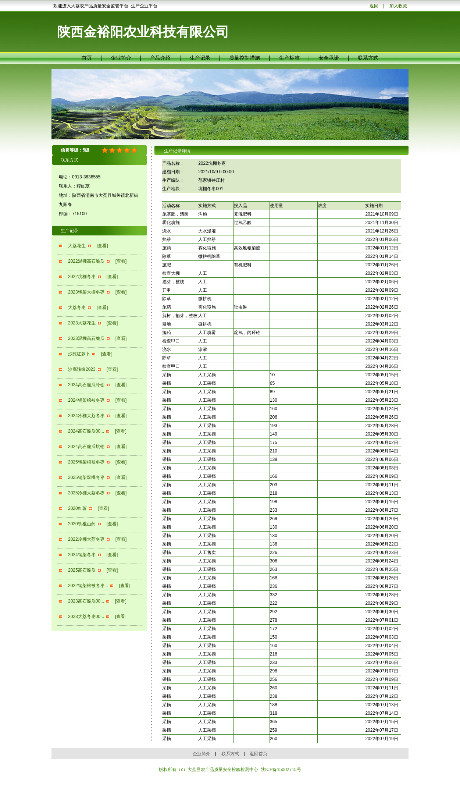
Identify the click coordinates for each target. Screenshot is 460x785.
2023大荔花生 (82, 323)
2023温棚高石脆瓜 (86, 338)
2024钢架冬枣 (82, 554)
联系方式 (368, 58)
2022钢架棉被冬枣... (88, 585)
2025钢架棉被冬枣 (86, 462)
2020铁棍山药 (82, 523)
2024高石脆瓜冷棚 (86, 384)
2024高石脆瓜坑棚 (86, 446)
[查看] (102, 245)
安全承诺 (328, 58)
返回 (374, 5)
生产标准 (289, 58)
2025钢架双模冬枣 (86, 477)
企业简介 (121, 58)
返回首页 (258, 753)
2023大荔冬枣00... (86, 616)
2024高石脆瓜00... (86, 431)
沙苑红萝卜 (79, 353)
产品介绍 (160, 58)
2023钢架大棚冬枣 (86, 292)
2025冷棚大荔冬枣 (86, 492)
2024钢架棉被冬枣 (86, 400)
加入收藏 (398, 5)
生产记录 (200, 58)
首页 (87, 58)
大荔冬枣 (77, 307)
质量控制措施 (244, 58)
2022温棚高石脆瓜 (86, 261)
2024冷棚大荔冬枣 (86, 415)
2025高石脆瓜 (82, 570)
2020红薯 (77, 508)
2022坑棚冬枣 (82, 276)
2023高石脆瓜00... (86, 601)
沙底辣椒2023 (82, 369)
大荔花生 (77, 245)
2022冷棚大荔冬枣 (86, 539)
